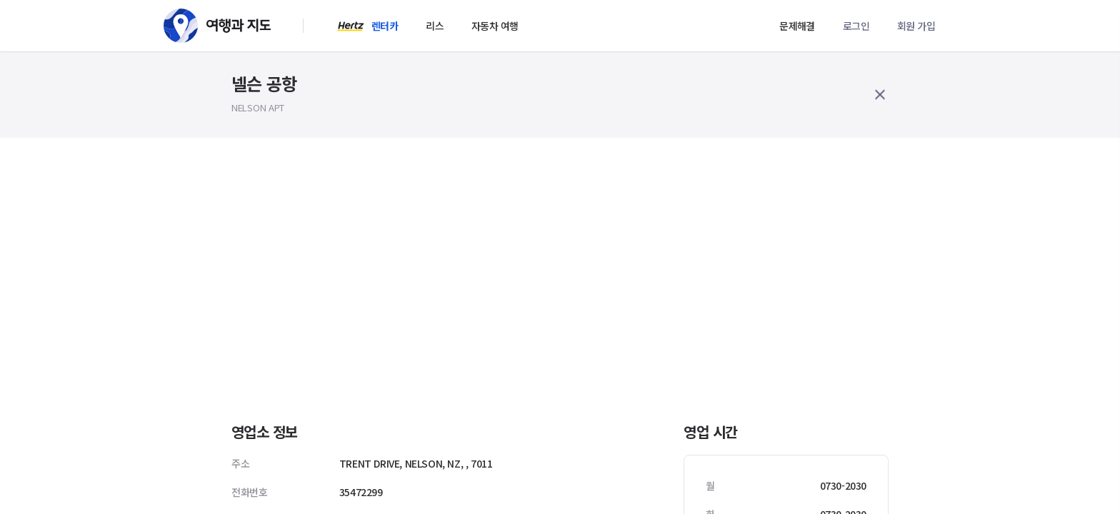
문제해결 (797, 26)
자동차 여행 (494, 26)
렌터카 (384, 26)
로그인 (856, 26)
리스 (435, 26)
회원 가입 (916, 26)
